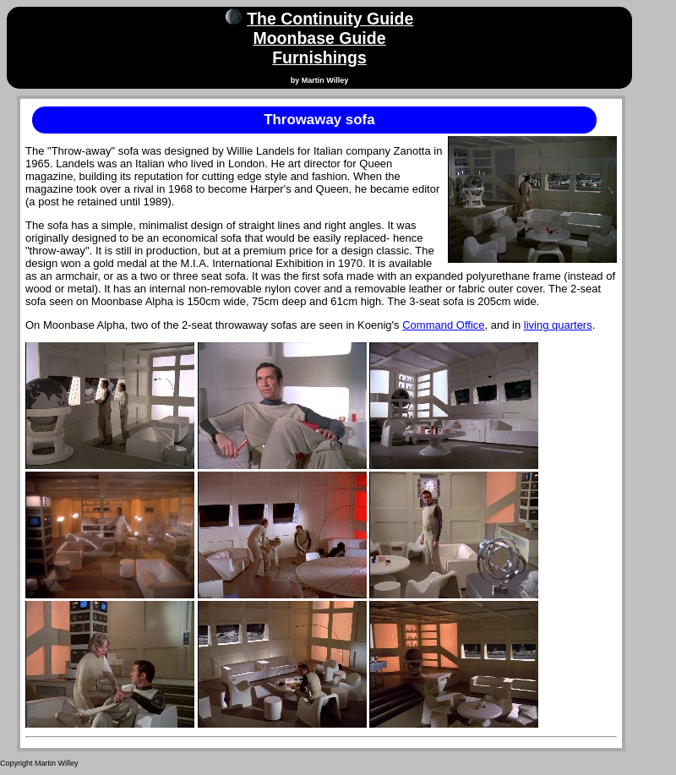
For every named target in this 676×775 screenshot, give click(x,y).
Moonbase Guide (319, 38)
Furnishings (319, 57)
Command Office (443, 325)
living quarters (558, 325)
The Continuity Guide (330, 18)
